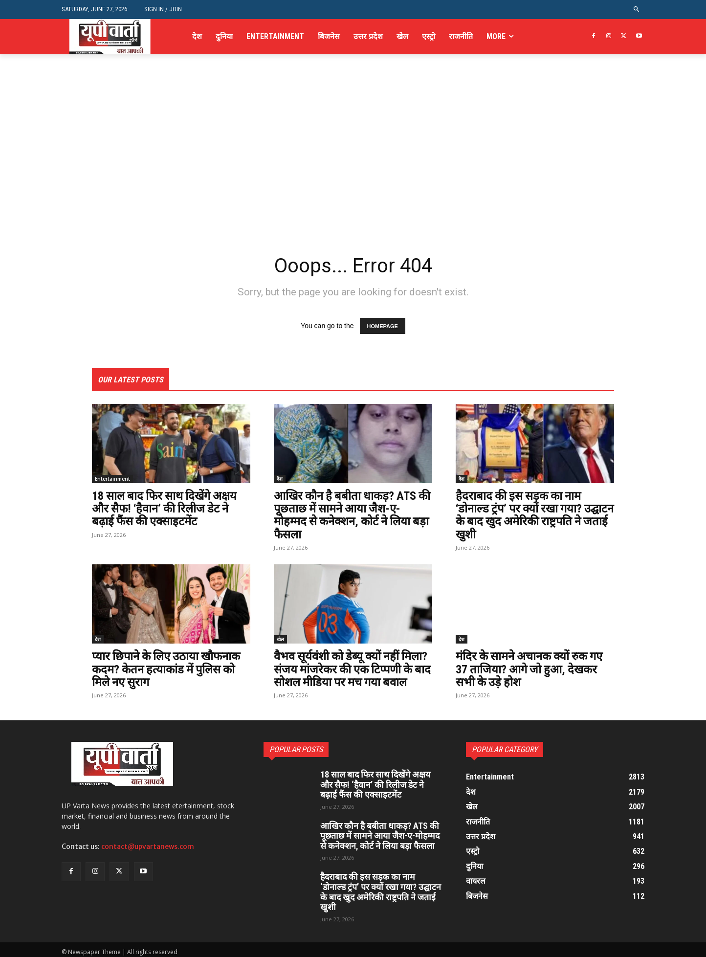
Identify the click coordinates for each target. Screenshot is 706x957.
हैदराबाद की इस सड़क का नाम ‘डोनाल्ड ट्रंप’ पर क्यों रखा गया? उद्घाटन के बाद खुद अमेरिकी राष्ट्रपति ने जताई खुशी (532, 515)
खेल (280, 639)
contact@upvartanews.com (147, 846)
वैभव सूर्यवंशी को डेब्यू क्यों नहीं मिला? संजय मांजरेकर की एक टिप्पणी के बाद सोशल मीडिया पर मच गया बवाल (352, 669)
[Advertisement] (353, 175)
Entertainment (112, 478)
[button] (636, 9)
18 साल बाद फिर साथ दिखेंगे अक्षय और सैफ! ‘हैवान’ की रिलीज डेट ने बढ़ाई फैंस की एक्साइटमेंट (166, 509)
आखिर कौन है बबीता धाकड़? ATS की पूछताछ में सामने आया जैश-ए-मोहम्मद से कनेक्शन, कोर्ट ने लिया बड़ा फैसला (353, 515)
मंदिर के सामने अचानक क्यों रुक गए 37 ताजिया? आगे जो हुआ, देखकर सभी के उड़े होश (531, 669)
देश (280, 478)
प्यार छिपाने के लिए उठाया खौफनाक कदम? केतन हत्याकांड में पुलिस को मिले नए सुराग (168, 669)
